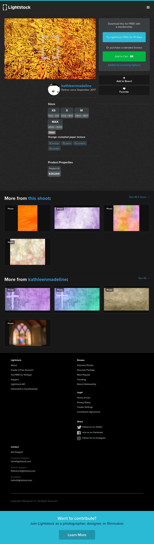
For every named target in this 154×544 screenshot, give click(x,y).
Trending (81, 379)
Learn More (77, 534)
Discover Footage (86, 369)
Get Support (17, 452)
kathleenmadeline (76, 85)
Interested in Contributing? (24, 388)
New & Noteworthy (86, 384)
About (14, 365)
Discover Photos (85, 365)
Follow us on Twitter (92, 426)
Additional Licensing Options (124, 65)
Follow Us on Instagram (94, 437)
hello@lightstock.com (21, 480)
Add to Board (124, 80)
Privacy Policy (84, 402)
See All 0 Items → (139, 197)
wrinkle (54, 148)
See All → (144, 278)
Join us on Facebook (92, 432)
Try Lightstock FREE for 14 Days (124, 37)
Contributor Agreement (88, 411)
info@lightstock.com (21, 461)
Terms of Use (83, 397)
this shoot (38, 198)
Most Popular (83, 374)
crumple (80, 143)
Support (15, 379)
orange (54, 143)
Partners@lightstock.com (23, 470)
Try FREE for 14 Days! (21, 374)
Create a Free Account (22, 369)
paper (67, 143)
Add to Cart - (124, 56)
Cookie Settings (85, 407)
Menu (148, 7)
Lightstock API (18, 384)
